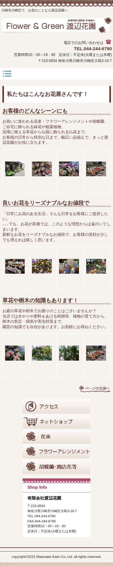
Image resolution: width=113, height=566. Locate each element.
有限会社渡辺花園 (56, 28)
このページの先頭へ (95, 388)
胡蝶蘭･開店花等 (56, 466)
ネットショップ (56, 421)
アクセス (56, 406)
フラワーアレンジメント (56, 451)
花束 (56, 436)
